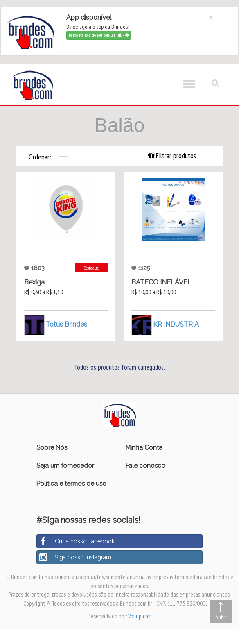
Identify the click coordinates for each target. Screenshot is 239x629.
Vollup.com (140, 616)
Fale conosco (145, 465)
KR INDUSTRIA (176, 324)
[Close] (210, 17)
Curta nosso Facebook (76, 541)
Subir (221, 617)
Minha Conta (144, 447)
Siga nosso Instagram (74, 557)
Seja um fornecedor (65, 465)
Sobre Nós (51, 447)
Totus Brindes (66, 324)
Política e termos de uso (71, 483)
